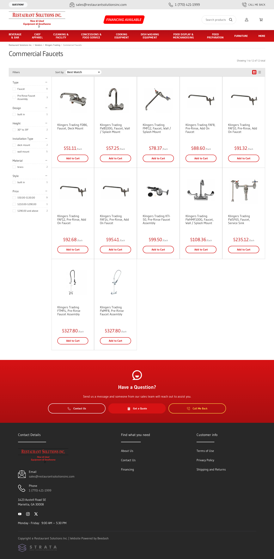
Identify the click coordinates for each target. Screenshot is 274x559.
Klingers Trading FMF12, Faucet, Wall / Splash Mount (157, 128)
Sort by (59, 72)
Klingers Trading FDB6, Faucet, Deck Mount (72, 126)
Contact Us (77, 408)
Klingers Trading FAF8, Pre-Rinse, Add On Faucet (200, 128)
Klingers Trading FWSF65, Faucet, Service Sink (239, 219)
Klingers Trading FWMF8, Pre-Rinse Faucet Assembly (112, 310)
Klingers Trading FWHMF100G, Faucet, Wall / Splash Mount (200, 219)
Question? (18, 4)
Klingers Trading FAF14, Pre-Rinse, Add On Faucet (114, 219)
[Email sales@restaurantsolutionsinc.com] (98, 4)
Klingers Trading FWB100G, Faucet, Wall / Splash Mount (115, 128)
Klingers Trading (52, 45)
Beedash (103, 538)
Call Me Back (253, 4)
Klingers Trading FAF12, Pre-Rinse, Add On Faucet (71, 219)
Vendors (38, 45)
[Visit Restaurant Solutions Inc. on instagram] (28, 514)
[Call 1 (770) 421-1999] (184, 4)
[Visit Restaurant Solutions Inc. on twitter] (36, 514)
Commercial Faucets (72, 45)
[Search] (219, 19)
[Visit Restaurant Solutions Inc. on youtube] (19, 514)
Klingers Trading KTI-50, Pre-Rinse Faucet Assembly (156, 219)
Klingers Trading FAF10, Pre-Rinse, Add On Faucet (242, 128)
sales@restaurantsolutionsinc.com (52, 476)
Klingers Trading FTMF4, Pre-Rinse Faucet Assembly (68, 310)
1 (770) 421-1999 (40, 490)
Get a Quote (137, 408)
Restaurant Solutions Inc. (20, 45)
